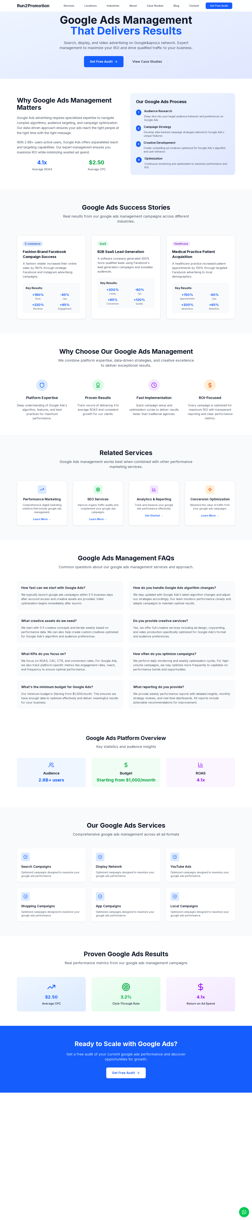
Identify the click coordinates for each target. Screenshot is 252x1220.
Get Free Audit (219, 5)
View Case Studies (147, 61)
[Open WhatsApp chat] (244, 1212)
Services (69, 5)
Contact (194, 5)
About (133, 5)
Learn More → (42, 519)
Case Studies (155, 5)
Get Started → (154, 515)
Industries (113, 5)
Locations (90, 5)
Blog (176, 5)
